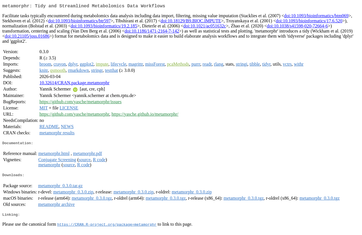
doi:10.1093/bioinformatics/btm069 (316, 16)
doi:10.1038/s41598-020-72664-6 (297, 27)
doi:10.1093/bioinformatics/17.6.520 (309, 22)
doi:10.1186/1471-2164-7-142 (152, 32)
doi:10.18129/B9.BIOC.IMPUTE (191, 22)
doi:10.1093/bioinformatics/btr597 (79, 22)
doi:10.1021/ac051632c (204, 27)
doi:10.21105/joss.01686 (27, 37)
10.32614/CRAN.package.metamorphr (74, 83)
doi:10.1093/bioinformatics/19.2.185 (104, 27)
